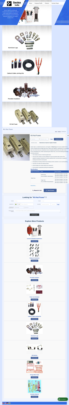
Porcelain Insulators (34, 277)
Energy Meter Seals (34, 374)
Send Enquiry (50, 190)
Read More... (33, 185)
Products (47, 3)
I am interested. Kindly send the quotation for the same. (37, 211)
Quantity (38, 204)
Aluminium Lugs (34, 335)
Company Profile (38, 3)
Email (39, 200)
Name (12, 200)
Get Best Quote (34, 241)
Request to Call (37, 190)
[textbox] (44, 139)
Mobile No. (11, 204)
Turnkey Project (55, 3)
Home (30, 3)
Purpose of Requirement (11, 207)
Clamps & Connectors (34, 258)
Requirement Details (11, 211)
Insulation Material (34, 394)
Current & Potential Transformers (34, 238)
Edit (51, 139)
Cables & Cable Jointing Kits (34, 316)
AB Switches (34, 355)
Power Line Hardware (34, 297)
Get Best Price (58, 139)
